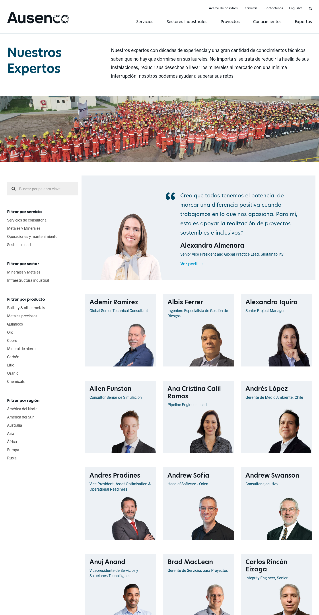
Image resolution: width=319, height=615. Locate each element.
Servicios (144, 21)
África (12, 441)
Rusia (12, 457)
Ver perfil (147, 539)
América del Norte (22, 408)
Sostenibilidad (19, 244)
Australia (14, 425)
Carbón (13, 356)
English (294, 8)
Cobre (12, 340)
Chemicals (16, 381)
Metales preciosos (22, 315)
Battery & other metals (26, 307)
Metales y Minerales (23, 228)
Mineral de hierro (21, 348)
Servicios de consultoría (27, 219)
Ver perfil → (192, 263)
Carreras (251, 8)
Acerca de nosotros (223, 8)
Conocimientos (267, 21)
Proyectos (230, 21)
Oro (10, 332)
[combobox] (295, 8)
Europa (13, 449)
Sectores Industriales (187, 21)
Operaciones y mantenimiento (32, 236)
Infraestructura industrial (28, 280)
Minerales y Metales (23, 271)
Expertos (303, 21)
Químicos (15, 323)
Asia (10, 433)
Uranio (12, 373)
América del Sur (20, 416)
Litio (10, 364)
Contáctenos (274, 8)
